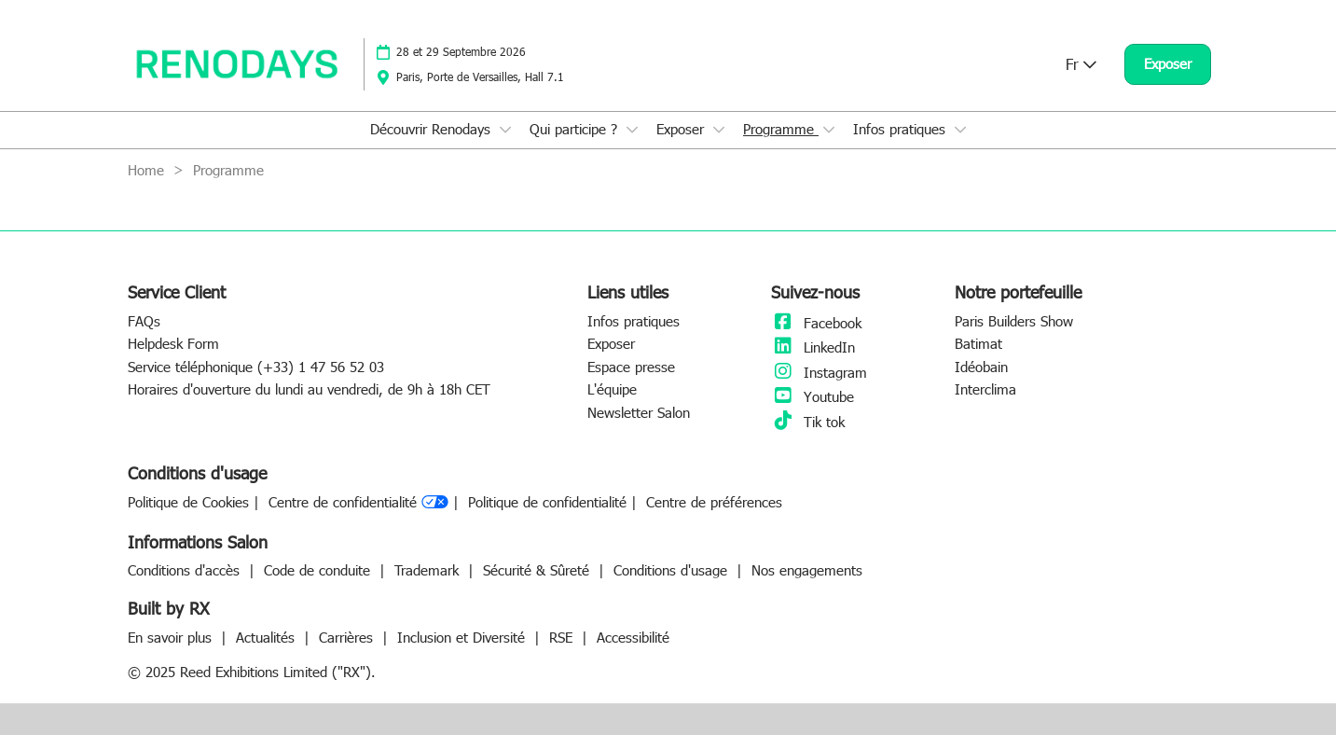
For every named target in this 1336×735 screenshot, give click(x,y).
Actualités (267, 637)
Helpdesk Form (173, 343)
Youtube (812, 396)
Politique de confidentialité (547, 502)
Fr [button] (1081, 64)
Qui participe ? (576, 128)
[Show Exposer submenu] (718, 129)
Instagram (819, 372)
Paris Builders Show (1014, 321)
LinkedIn (813, 347)
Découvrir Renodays (432, 128)
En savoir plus (172, 637)
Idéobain (981, 366)
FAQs (144, 321)
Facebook (816, 322)
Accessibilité (633, 637)
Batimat (978, 343)
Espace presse (631, 366)
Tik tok (808, 421)
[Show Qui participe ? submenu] (632, 129)
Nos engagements (806, 570)
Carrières (348, 637)
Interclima (985, 389)
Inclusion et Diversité (463, 637)
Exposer (682, 128)
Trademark (428, 570)
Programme (781, 128)
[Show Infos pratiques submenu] (960, 129)
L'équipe (612, 389)
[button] (1167, 64)
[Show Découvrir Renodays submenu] (505, 129)
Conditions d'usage (672, 570)
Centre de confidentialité (358, 502)
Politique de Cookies (188, 502)
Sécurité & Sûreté (538, 570)
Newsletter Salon (638, 412)
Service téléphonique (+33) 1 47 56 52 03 (256, 366)
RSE (563, 637)
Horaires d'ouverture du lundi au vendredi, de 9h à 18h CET (309, 389)
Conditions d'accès (186, 570)
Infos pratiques (901, 128)
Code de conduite (319, 570)
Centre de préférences (714, 502)
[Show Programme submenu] (828, 129)
